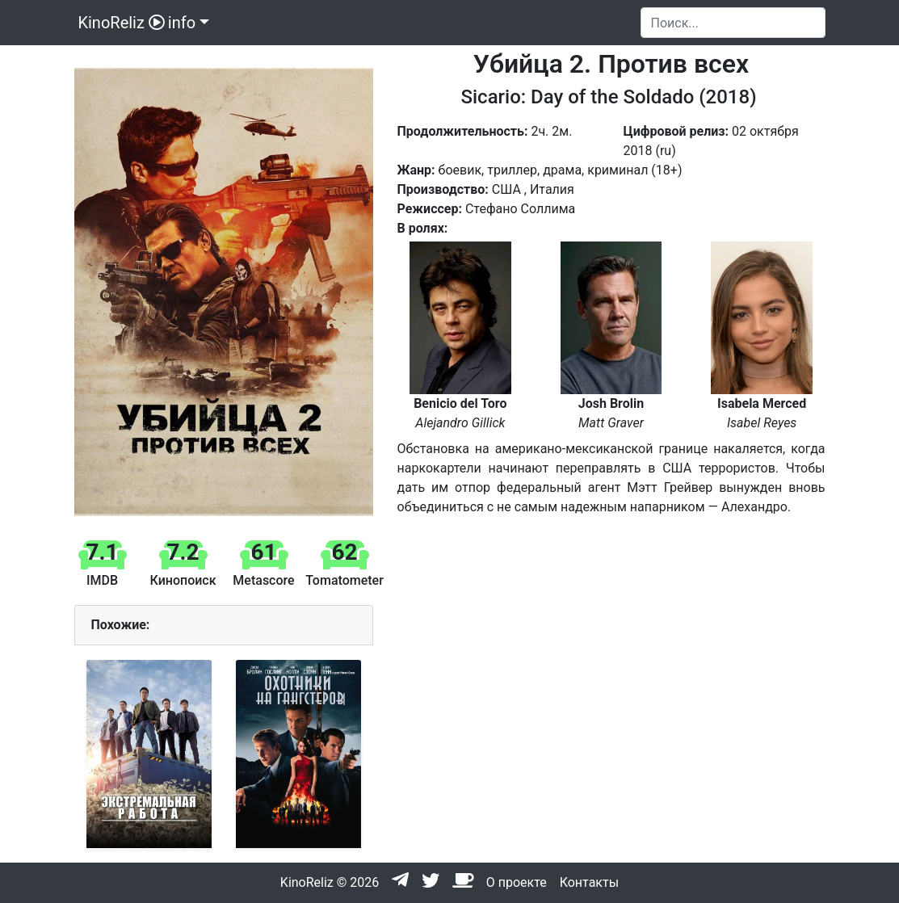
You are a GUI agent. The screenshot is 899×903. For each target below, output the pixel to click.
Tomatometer (344, 580)
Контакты (589, 882)
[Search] (733, 22)
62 (344, 552)
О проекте (516, 882)
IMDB (102, 580)
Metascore (263, 580)
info (181, 22)
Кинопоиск (182, 580)
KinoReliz (119, 22)
